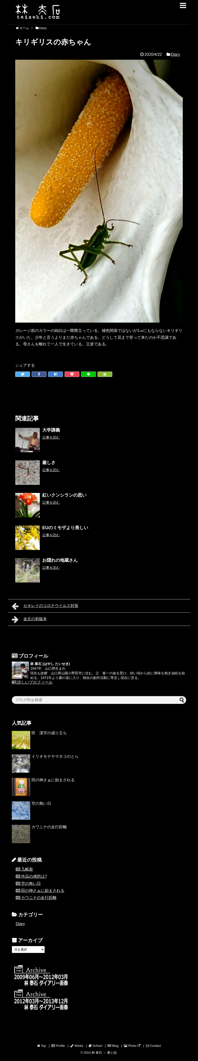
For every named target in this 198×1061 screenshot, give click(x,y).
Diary (175, 54)
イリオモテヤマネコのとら (55, 756)
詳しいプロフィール (32, 682)
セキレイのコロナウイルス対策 (45, 606)
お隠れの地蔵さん (60, 560)
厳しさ (49, 462)
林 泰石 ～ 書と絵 (104, 1052)
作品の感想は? (34, 876)
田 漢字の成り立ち (49, 733)
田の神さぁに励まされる (53, 780)
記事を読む (51, 437)
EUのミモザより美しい (65, 527)
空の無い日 (41, 803)
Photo (132, 1046)
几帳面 (27, 869)
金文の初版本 (29, 619)
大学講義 (51, 430)
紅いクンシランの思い (64, 495)
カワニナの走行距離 (49, 827)
